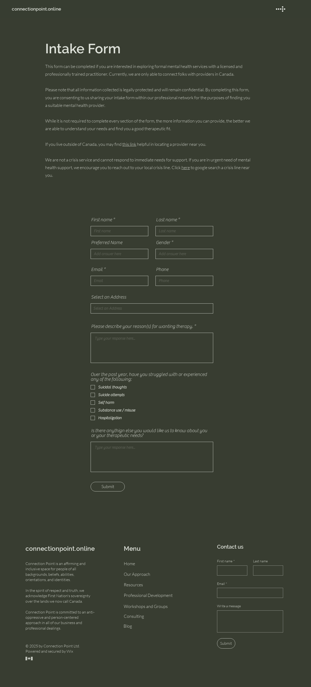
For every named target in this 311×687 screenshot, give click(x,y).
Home (129, 563)
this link (129, 144)
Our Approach (137, 574)
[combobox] (152, 308)
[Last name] (266, 570)
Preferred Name (106, 242)
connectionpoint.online (60, 548)
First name (101, 219)
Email (97, 269)
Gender (163, 242)
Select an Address (108, 297)
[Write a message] (250, 621)
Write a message (229, 606)
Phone (162, 269)
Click (178, 167)
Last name (166, 219)
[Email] (248, 593)
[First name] (230, 570)
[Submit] (108, 486)
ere (187, 167)
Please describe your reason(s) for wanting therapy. (142, 326)
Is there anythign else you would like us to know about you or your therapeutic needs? (149, 433)
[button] (280, 9)
